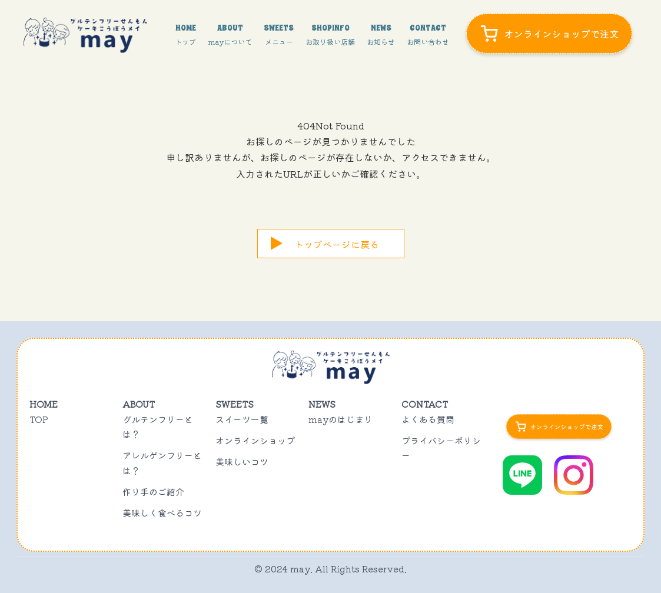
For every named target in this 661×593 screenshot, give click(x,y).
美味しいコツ (241, 461)
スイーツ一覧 (241, 419)
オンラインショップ (255, 440)
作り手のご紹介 (153, 491)
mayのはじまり (340, 419)
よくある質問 (427, 419)
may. (301, 568)
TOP (38, 419)
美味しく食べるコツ (162, 513)
